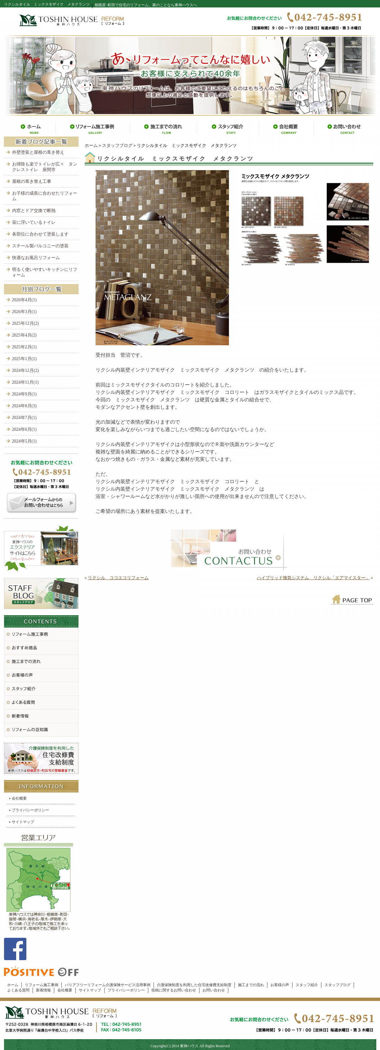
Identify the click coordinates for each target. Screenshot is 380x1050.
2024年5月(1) (24, 441)
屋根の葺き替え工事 (31, 181)
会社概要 (19, 798)
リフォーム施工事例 (41, 985)
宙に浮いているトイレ (34, 222)
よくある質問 (18, 990)
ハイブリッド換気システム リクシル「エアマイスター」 (313, 578)
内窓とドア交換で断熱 (34, 210)
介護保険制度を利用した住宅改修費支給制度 (194, 985)
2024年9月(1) (24, 394)
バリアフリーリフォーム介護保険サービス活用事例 (107, 985)
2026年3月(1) (24, 311)
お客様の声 (279, 985)
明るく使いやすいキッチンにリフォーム (44, 272)
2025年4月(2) (24, 335)
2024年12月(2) (25, 370)
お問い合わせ (214, 990)
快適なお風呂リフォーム (36, 257)
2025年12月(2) (25, 323)
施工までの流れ (251, 985)
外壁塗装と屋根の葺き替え (38, 152)
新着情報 (43, 990)
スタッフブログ (117, 145)
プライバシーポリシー (30, 810)
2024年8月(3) (24, 406)
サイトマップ (23, 822)
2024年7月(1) (24, 417)
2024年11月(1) (25, 382)
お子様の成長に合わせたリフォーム (44, 196)
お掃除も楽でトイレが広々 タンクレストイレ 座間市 (44, 167)
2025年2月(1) (24, 347)
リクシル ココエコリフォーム (118, 578)
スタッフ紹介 (307, 985)
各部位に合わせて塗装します (40, 234)
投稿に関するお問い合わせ (173, 990)
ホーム (91, 145)
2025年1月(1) (24, 358)
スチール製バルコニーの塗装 (40, 246)
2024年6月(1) (24, 429)
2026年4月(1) (24, 300)
